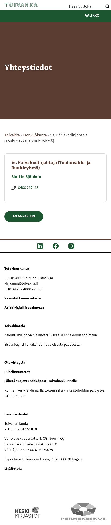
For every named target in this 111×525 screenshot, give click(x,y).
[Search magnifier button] (107, 6)
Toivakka (21, 5)
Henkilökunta (35, 135)
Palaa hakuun (24, 216)
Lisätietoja (13, 468)
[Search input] (85, 6)
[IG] (71, 246)
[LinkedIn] (40, 246)
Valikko (96, 16)
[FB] (55, 246)
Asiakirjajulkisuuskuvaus (24, 308)
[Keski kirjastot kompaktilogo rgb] (27, 507)
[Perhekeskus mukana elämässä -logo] (83, 512)
